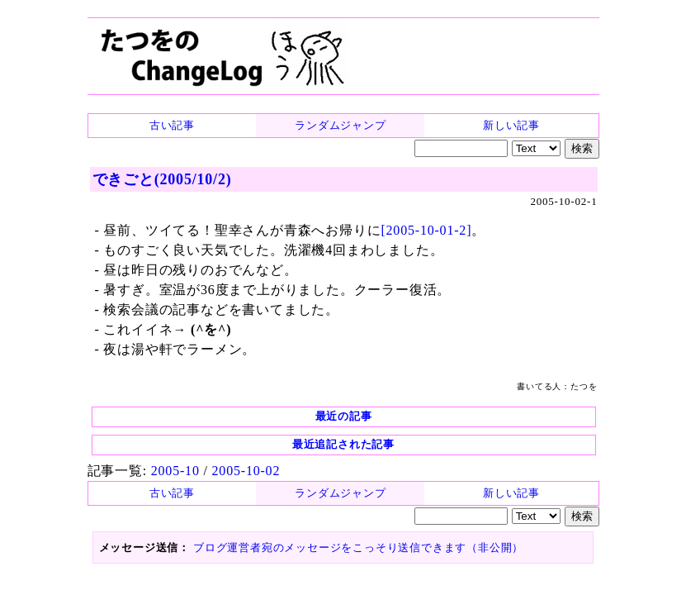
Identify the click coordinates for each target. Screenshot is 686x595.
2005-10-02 (246, 471)
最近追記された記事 (343, 444)
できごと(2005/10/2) (162, 179)
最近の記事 (343, 416)
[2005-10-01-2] (426, 230)
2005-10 (175, 471)
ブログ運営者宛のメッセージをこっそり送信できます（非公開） (358, 547)
